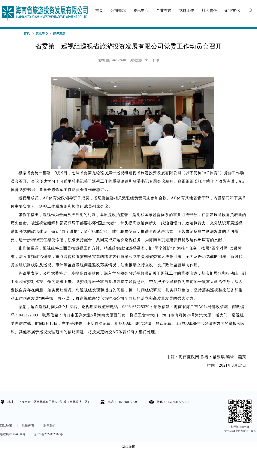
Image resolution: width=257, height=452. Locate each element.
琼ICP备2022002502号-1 (49, 434)
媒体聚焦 (59, 33)
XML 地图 (128, 446)
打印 (156, 60)
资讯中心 (42, 33)
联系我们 (49, 425)
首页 (27, 33)
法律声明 (28, 425)
